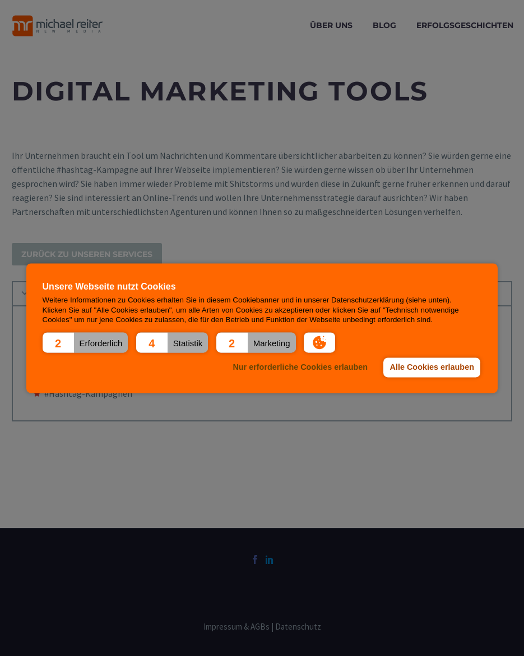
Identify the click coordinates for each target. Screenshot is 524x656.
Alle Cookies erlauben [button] (432, 367)
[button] (85, 342)
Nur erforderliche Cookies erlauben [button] (300, 367)
